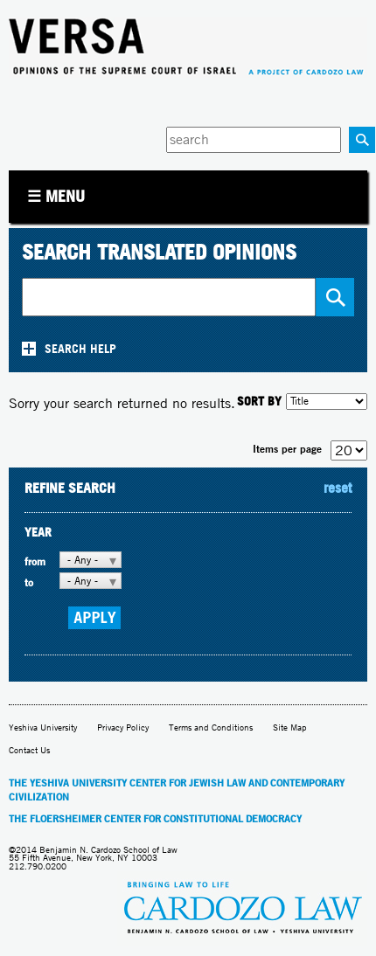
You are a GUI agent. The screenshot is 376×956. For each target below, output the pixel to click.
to (28, 582)
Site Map (290, 727)
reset (338, 488)
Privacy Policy (123, 727)
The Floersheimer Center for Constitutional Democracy (155, 819)
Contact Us (29, 750)
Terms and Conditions (211, 727)
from (34, 561)
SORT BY (259, 400)
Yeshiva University (43, 727)
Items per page (287, 448)
